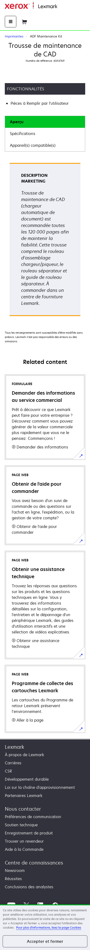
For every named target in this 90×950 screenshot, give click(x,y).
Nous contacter (23, 809)
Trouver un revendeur (24, 841)
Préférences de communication (33, 816)
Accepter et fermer (45, 941)
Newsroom (15, 870)
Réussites (13, 878)
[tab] (45, 122)
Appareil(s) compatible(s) (32, 145)
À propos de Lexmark (24, 754)
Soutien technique (21, 824)
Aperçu (17, 121)
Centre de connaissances (34, 862)
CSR (8, 771)
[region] (45, 927)
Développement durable (27, 779)
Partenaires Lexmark (23, 795)
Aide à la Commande (24, 849)
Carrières (13, 763)
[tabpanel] (45, 241)
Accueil (63, 6)
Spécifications (22, 133)
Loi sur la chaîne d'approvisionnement (40, 787)
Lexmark (14, 747)
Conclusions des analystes (29, 886)
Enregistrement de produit (29, 833)
